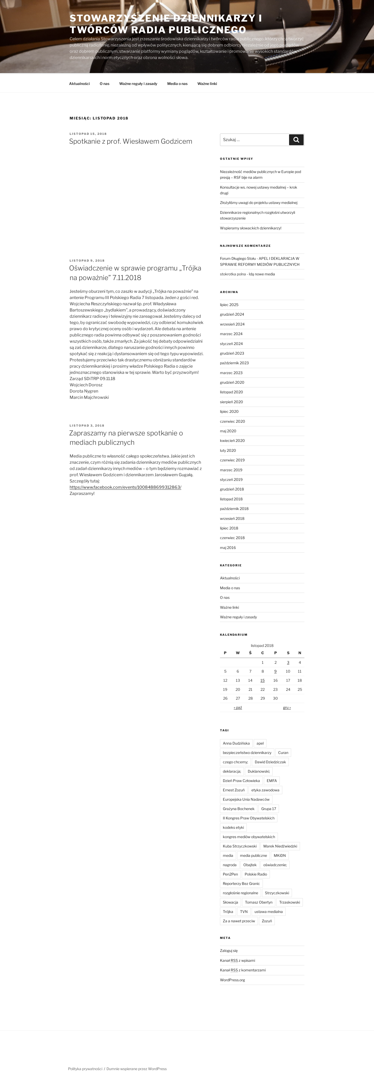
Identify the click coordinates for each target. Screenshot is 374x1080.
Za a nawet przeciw (239, 920)
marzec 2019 (231, 469)
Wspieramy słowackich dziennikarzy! (250, 227)
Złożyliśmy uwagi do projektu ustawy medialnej (258, 202)
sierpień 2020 (231, 401)
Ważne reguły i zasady (138, 83)
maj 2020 (228, 430)
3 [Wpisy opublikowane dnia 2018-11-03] (288, 661)
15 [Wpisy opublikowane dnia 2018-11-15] (263, 679)
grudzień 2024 (232, 313)
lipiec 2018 (229, 527)
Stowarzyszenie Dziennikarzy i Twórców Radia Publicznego (166, 24)
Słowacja (230, 901)
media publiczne (253, 854)
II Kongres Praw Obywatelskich (249, 817)
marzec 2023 (231, 372)
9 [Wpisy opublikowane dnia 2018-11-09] (275, 670)
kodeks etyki (233, 826)
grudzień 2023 (232, 352)
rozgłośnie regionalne (240, 892)
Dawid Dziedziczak (270, 761)
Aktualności (79, 83)
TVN (244, 911)
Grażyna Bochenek (239, 808)
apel (260, 742)
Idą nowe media (262, 273)
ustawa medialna (269, 911)
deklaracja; (232, 770)
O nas (104, 83)
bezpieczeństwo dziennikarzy (247, 752)
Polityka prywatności (85, 1068)
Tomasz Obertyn (258, 901)
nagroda (230, 864)
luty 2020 (228, 449)
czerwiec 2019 (232, 459)
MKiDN (280, 854)
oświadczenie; (275, 864)
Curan (283, 752)
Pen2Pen (230, 873)
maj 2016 (228, 547)
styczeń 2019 (231, 478)
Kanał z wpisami (237, 959)
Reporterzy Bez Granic (241, 882)
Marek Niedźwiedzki (280, 845)
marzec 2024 (231, 333)
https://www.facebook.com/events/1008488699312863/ (125, 486)
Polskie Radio (256, 873)
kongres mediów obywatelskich (249, 836)
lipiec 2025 (229, 304)
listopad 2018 (231, 498)
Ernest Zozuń (234, 789)
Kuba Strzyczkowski (240, 845)
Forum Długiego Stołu (238, 257)
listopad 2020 (231, 391)
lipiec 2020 (229, 410)
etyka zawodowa (265, 789)
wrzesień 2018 (232, 517)
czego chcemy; (235, 761)
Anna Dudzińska (236, 742)
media (228, 854)
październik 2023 (234, 362)
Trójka (228, 911)
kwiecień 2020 (232, 440)
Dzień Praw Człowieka (241, 780)
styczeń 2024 (231, 343)
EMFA (272, 780)
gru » (287, 706)
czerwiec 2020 (232, 420)
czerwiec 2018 (232, 537)
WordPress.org (232, 979)
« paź (238, 706)
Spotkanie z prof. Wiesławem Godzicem (130, 140)
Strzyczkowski (277, 892)
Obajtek (250, 864)
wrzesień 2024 (232, 323)
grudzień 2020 (232, 381)
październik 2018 (234, 508)
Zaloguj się (229, 950)
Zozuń (267, 920)
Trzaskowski (289, 901)
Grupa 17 (268, 808)
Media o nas (177, 83)
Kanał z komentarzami (243, 969)
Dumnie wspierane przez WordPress (136, 1068)
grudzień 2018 (232, 488)
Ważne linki (207, 83)
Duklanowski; (259, 770)
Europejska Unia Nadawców (246, 798)
